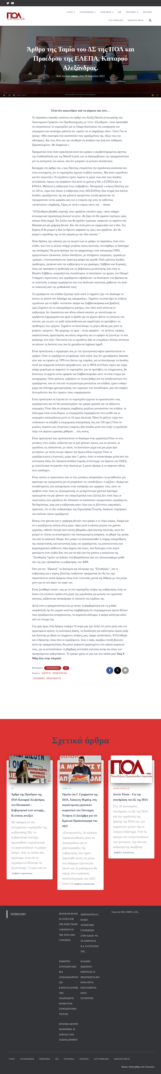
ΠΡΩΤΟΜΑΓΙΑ (53, 678)
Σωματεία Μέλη (135, 20)
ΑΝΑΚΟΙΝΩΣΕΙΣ (52, 668)
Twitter (8, 3)
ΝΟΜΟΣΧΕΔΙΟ (59, 673)
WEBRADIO (18, 914)
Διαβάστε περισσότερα (26, 863)
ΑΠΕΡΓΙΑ (46, 673)
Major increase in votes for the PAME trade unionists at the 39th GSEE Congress (68, 927)
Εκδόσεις (147, 12)
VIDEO (65, 768)
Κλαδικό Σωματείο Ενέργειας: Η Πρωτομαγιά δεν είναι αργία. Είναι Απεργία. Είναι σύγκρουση (90, 980)
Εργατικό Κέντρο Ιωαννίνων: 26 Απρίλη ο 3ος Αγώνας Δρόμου (68, 1032)
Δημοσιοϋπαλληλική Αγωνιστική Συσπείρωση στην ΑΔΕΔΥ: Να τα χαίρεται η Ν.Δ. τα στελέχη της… (89, 933)
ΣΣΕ (119, 12)
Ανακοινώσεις (88, 12)
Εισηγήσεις (106, 12)
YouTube (12, 3)
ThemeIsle (149, 1067)
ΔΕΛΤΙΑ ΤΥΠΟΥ (119, 768)
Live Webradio (115, 20)
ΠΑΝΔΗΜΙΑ (39, 678)
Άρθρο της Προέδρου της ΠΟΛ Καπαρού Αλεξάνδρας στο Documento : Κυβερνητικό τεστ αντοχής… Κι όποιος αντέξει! (28, 789)
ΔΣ (66, 668)
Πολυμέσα (132, 12)
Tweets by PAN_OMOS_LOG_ (125, 912)
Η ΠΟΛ (71, 12)
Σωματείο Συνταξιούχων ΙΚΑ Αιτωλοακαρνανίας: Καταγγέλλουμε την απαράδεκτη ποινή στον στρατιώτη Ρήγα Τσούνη (68, 988)
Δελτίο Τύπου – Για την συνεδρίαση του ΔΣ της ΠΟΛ (129, 778)
